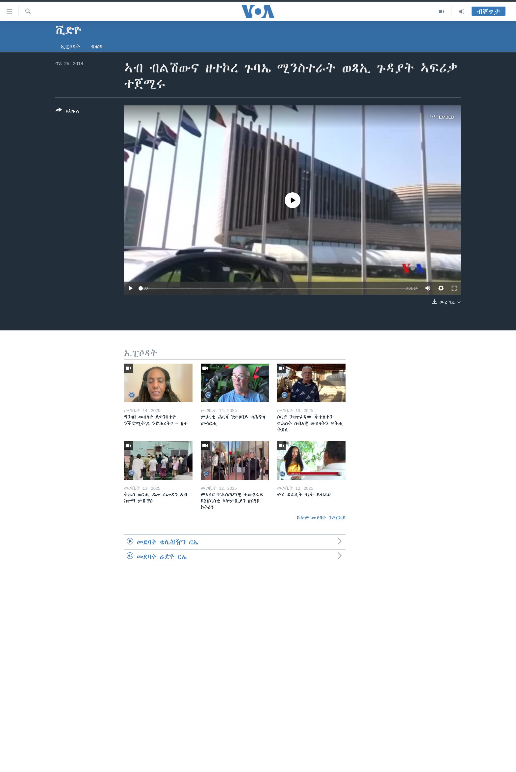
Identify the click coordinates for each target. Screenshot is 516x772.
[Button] (68, 112)
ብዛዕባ (96, 47)
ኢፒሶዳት (70, 47)
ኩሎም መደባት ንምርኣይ (321, 517)
